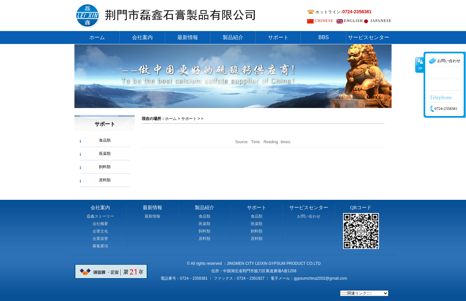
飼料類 (105, 167)
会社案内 (142, 37)
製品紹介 (233, 37)
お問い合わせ (308, 216)
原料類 (105, 180)
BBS (323, 37)
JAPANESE (381, 20)
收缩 (419, 76)
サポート (278, 37)
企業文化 (100, 231)
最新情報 (187, 37)
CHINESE (324, 20)
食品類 (105, 140)
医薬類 (105, 153)
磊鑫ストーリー (100, 216)
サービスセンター (368, 37)
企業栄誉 (100, 238)
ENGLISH (353, 20)
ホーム (97, 37)
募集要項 (100, 246)
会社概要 (100, 223)
